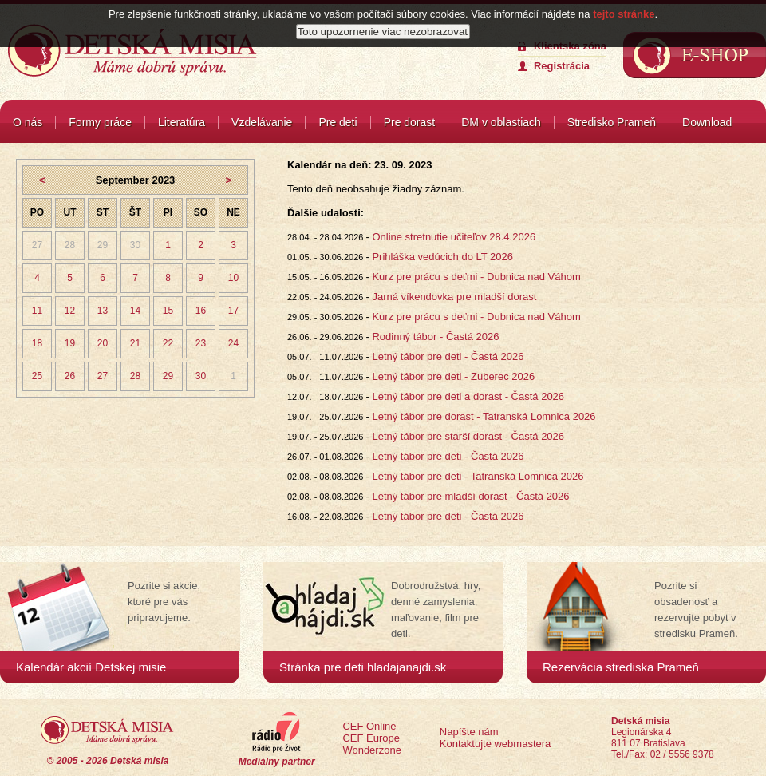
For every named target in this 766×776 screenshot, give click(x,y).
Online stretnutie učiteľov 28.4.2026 (453, 237)
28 (70, 245)
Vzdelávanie (261, 122)
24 (233, 343)
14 (135, 310)
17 (233, 310)
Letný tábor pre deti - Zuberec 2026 (453, 376)
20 (102, 343)
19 (70, 343)
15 (168, 310)
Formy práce (100, 122)
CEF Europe (371, 738)
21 (135, 343)
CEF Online (369, 726)
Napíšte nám (469, 732)
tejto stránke (623, 14)
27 (37, 245)
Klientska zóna (570, 46)
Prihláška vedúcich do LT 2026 (442, 257)
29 (102, 245)
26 (70, 376)
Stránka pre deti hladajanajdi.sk (362, 667)
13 (102, 310)
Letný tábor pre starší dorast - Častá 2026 (468, 436)
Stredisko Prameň (611, 122)
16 (200, 310)
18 (37, 343)
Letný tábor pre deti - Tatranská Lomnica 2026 (477, 476)
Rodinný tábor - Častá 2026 (435, 336)
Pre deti (337, 122)
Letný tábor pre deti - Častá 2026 (447, 356)
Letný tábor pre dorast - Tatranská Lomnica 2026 (483, 416)
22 (168, 343)
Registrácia (562, 66)
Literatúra (181, 122)
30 (135, 245)
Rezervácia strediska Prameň (621, 667)
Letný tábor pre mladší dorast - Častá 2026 (470, 496)
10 (233, 277)
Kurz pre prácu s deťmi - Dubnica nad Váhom (476, 277)
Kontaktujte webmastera (495, 744)
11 (37, 310)
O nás (27, 122)
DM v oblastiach (501, 122)
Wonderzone (371, 750)
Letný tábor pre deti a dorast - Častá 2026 (468, 396)
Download (707, 122)
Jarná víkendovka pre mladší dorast (454, 297)
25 (37, 376)
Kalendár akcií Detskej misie (91, 667)
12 (70, 310)
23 (200, 343)
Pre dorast (410, 122)
